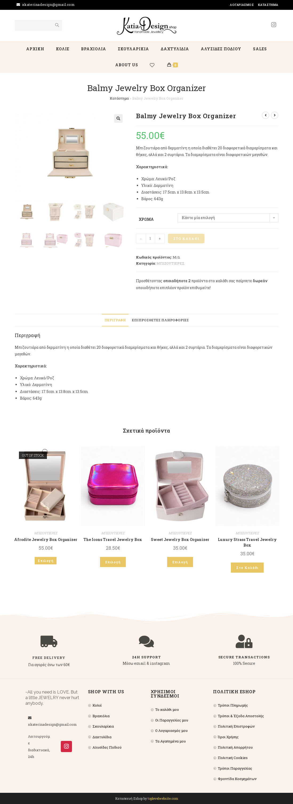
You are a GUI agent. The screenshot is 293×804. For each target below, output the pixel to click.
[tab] (115, 320)
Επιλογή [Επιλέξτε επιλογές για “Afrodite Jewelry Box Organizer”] (45, 561)
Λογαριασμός (242, 5)
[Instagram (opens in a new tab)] (273, 25)
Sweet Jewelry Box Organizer (180, 539)
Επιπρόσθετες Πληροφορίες (160, 320)
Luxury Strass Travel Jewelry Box (247, 542)
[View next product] (274, 115)
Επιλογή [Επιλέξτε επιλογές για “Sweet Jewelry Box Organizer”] (180, 562)
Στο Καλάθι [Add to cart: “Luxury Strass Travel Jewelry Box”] (247, 567)
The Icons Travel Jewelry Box (112, 539)
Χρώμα (146, 219)
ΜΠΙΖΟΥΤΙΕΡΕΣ (170, 263)
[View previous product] (265, 115)
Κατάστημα (268, 5)
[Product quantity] (150, 238)
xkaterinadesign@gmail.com (48, 4)
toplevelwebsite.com (163, 798)
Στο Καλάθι (186, 238)
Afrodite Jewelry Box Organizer (45, 539)
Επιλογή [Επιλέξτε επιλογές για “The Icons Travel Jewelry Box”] (113, 562)
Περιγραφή (115, 320)
